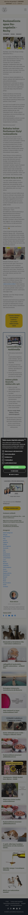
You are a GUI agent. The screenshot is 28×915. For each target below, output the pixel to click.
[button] (14, 474)
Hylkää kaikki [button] (14, 471)
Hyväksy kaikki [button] (15, 467)
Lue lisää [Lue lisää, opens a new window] (21, 447)
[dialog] (14, 457)
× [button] (24, 439)
